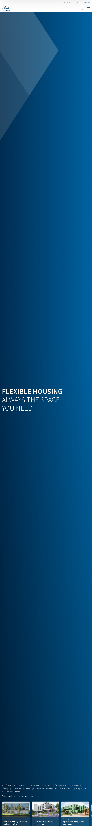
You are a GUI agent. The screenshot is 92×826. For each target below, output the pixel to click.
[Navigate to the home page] (6, 8)
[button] (28, 796)
